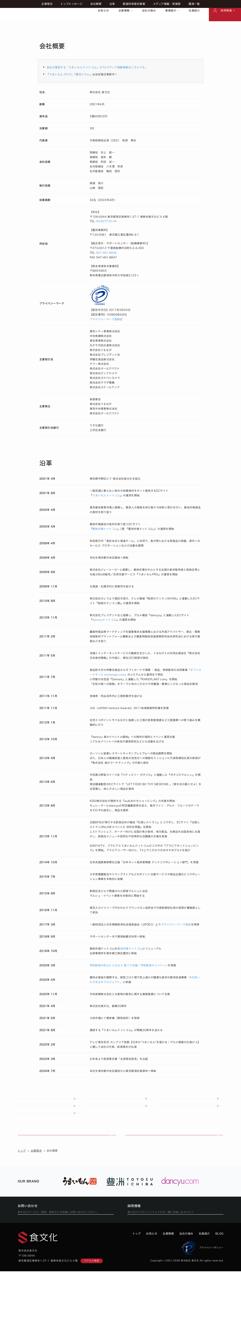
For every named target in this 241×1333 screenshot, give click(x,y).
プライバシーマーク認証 (176, 924)
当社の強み (149, 10)
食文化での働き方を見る (172, 1270)
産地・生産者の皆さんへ (48, 1139)
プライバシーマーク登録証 (106, 319)
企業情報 (124, 10)
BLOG (219, 1295)
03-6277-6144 (106, 221)
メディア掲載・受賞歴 (167, 25)
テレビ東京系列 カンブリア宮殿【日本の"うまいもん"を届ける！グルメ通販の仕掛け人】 (145, 1042)
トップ (22, 1196)
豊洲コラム (83, 74)
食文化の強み (67, 1174)
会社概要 (95, 25)
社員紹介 (194, 10)
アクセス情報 (91, 1322)
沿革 (112, 25)
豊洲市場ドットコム (129, 948)
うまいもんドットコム (106, 495)
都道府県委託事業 (134, 25)
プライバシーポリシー (202, 1309)
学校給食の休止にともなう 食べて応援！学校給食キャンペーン (129, 965)
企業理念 (47, 25)
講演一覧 (194, 25)
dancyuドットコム (104, 619)
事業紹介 (170, 10)
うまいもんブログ (60, 74)
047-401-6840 (106, 252)
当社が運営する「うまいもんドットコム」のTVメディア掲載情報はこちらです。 (97, 67)
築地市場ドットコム (104, 529)
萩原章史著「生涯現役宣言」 (121, 1059)
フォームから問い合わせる (63, 1270)
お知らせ (103, 10)
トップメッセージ (71, 25)
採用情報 (226, 10)
